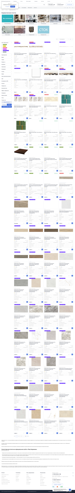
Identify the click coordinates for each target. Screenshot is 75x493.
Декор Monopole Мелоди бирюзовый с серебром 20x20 (65, 106)
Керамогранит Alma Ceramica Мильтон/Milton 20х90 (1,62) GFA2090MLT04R (64, 238)
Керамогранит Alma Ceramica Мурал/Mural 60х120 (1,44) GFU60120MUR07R (64, 264)
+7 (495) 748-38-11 (60, 4)
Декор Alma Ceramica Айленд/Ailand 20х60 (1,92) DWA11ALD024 (65, 80)
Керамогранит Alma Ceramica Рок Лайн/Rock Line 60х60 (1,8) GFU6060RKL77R (49, 369)
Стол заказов (24, 7)
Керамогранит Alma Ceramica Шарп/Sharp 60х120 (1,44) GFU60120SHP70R (64, 395)
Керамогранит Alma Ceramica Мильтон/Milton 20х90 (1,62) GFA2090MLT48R (34, 264)
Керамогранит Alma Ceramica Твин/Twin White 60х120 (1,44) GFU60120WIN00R (65, 369)
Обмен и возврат (28, 1)
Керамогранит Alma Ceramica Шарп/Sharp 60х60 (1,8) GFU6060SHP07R (21, 421)
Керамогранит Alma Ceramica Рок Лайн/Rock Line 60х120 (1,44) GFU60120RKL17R (34, 317)
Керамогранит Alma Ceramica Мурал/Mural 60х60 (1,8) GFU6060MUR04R (34, 290)
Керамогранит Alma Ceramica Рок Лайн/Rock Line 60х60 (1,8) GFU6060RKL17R (64, 343)
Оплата (21, 1)
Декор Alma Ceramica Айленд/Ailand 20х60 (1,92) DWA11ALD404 (20, 106)
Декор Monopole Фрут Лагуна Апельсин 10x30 (35, 133)
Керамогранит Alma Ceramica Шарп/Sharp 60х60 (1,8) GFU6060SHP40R (36, 421)
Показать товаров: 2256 (7, 104)
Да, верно (12, 6)
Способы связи (69, 4)
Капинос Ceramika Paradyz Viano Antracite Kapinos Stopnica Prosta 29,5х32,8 (34, 159)
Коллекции (4, 39)
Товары (9, 39)
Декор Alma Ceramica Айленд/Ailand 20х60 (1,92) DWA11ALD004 (50, 80)
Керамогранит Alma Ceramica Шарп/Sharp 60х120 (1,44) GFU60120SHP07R (34, 395)
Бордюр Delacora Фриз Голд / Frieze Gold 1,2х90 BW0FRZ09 (66, 54)
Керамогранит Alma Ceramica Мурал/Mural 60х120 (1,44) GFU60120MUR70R (19, 290)
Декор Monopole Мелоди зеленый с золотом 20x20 (20, 133)
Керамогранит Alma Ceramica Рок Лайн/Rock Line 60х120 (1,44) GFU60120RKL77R (19, 343)
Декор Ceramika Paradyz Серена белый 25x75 (50, 106)
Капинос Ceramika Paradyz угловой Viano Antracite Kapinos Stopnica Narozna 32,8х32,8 (21, 185)
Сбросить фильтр (7, 106)
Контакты (48, 1)
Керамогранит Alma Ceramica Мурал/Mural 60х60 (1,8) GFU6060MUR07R (49, 290)
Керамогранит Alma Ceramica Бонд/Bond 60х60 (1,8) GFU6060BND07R (66, 211)
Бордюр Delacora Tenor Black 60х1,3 (50, 53)
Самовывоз (35, 1)
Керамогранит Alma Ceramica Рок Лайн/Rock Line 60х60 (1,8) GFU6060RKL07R (49, 343)
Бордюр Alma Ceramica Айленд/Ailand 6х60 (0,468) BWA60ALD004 (20, 54)
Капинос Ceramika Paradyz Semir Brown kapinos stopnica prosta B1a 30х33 (20, 159)
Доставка (42, 1)
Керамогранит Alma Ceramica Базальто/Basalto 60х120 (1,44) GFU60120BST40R (19, 212)
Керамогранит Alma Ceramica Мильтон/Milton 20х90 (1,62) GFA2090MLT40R (19, 264)
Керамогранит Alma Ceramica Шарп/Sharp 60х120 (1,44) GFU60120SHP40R (49, 395)
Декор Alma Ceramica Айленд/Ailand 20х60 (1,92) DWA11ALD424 (35, 106)
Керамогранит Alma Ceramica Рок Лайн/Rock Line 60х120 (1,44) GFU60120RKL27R (49, 317)
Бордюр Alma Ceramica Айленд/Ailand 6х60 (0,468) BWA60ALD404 (35, 54)
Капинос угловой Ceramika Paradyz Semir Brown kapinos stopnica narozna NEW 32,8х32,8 (51, 185)
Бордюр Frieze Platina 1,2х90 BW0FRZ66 (20, 79)
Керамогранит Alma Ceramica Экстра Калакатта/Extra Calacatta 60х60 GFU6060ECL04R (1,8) (50, 421)
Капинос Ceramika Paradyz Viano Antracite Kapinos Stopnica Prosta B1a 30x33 (50, 159)
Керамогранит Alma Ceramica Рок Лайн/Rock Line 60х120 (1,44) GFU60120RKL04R (64, 290)
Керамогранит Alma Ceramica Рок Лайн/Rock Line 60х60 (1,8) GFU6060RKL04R (34, 343)
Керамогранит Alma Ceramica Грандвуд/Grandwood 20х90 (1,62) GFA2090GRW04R (20, 238)
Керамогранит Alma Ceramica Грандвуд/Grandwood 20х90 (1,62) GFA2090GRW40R (35, 238)
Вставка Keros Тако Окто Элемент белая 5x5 (35, 80)
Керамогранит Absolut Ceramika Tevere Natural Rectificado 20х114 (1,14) (65, 185)
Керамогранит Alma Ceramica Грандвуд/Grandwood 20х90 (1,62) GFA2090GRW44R (50, 238)
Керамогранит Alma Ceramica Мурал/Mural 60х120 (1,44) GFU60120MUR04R (49, 264)
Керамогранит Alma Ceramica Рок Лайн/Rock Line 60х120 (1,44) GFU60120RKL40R (64, 317)
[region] (7, 73)
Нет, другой (7, 6)
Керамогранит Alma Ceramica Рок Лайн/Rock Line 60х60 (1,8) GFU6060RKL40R (34, 369)
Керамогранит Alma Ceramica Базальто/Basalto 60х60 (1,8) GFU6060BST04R (34, 212)
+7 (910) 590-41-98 (51, 4)
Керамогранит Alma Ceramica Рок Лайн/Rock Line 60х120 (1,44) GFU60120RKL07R (19, 317)
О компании (15, 1)
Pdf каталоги (30, 7)
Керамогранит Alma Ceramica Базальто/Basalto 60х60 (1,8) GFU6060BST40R (49, 212)
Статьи (19, 7)
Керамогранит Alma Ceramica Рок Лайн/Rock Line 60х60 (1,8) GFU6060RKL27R (19, 369)
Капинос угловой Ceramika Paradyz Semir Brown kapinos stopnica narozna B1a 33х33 (36, 185)
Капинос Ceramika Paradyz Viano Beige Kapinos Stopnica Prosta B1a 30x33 (65, 159)
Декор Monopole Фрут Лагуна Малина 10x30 (65, 133)
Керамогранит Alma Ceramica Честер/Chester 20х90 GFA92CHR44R (20, 395)
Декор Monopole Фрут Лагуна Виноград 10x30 (50, 133)
